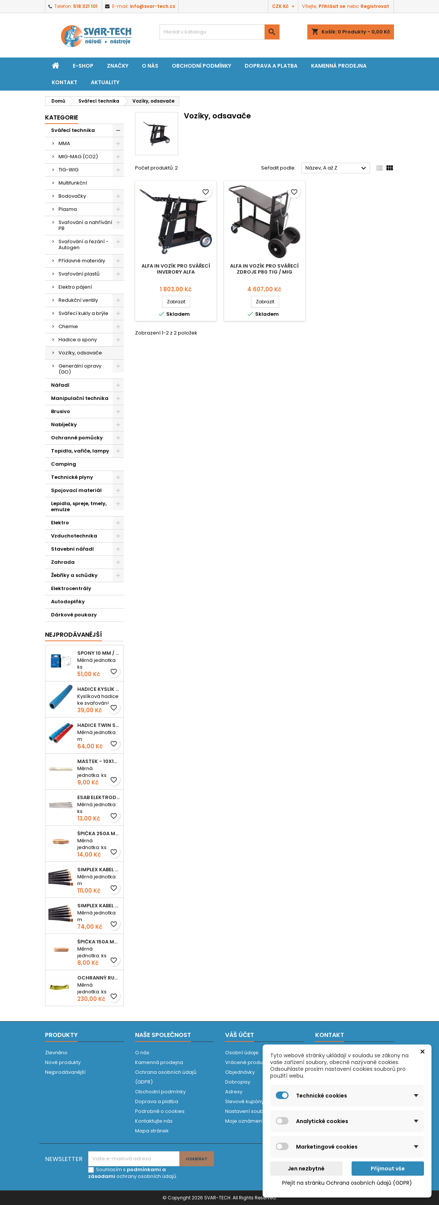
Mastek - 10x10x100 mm (98, 761)
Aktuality (105, 82)
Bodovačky (72, 196)
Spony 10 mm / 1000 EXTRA (98, 653)
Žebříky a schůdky (74, 575)
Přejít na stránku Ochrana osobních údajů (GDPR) (347, 1183)
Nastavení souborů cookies (258, 1111)
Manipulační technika (79, 398)
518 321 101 (85, 6)
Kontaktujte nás (154, 1121)
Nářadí (60, 385)
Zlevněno (56, 1052)
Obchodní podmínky (201, 66)
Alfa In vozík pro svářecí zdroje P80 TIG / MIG (264, 269)
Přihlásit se (332, 6)
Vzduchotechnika (74, 535)
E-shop (83, 66)
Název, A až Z (336, 168)
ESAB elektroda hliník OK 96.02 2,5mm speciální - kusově (98, 797)
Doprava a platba (271, 66)
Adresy (233, 1091)
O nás (150, 66)
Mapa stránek (152, 1130)
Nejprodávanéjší (73, 634)
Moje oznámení (244, 1121)
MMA (64, 143)
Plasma (68, 209)
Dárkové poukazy (74, 614)
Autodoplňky (68, 601)
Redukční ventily (78, 300)
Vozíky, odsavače (80, 352)
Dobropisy (237, 1081)
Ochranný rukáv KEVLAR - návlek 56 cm (98, 977)
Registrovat (375, 6)
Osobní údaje (242, 1052)
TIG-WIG (68, 169)
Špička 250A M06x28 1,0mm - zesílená (98, 833)
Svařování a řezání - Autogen (83, 244)
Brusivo (60, 411)
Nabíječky (64, 424)
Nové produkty (63, 1062)
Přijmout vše (388, 1168)
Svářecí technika (73, 130)
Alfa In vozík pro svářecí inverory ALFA (175, 269)
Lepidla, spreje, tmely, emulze (79, 506)
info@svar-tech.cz (152, 6)
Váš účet (239, 1035)
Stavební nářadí (72, 549)
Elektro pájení (75, 287)
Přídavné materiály (82, 260)
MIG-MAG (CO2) (78, 156)
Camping (63, 464)
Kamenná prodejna (339, 66)
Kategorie (61, 117)
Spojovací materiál (76, 490)
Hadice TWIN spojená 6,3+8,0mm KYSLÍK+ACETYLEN (98, 725)
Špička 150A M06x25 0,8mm (98, 941)
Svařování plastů (79, 273)
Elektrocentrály (71, 588)
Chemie (68, 326)
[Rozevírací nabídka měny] (284, 6)
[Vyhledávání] (219, 31)
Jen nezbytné (306, 1168)
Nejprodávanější (65, 1072)
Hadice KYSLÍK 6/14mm (98, 689)
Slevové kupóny (244, 1101)
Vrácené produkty (247, 1062)
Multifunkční (73, 182)
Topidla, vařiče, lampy (80, 450)
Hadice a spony (78, 339)
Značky (117, 66)
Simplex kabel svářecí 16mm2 (98, 905)
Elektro (60, 522)
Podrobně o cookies (160, 1111)
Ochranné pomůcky (77, 437)
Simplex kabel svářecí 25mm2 (98, 869)
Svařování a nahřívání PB (85, 225)
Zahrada (63, 562)
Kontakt (64, 82)
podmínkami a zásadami (127, 1173)
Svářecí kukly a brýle (83, 313)
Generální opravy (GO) (80, 368)
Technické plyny (72, 477)
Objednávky (240, 1072)
